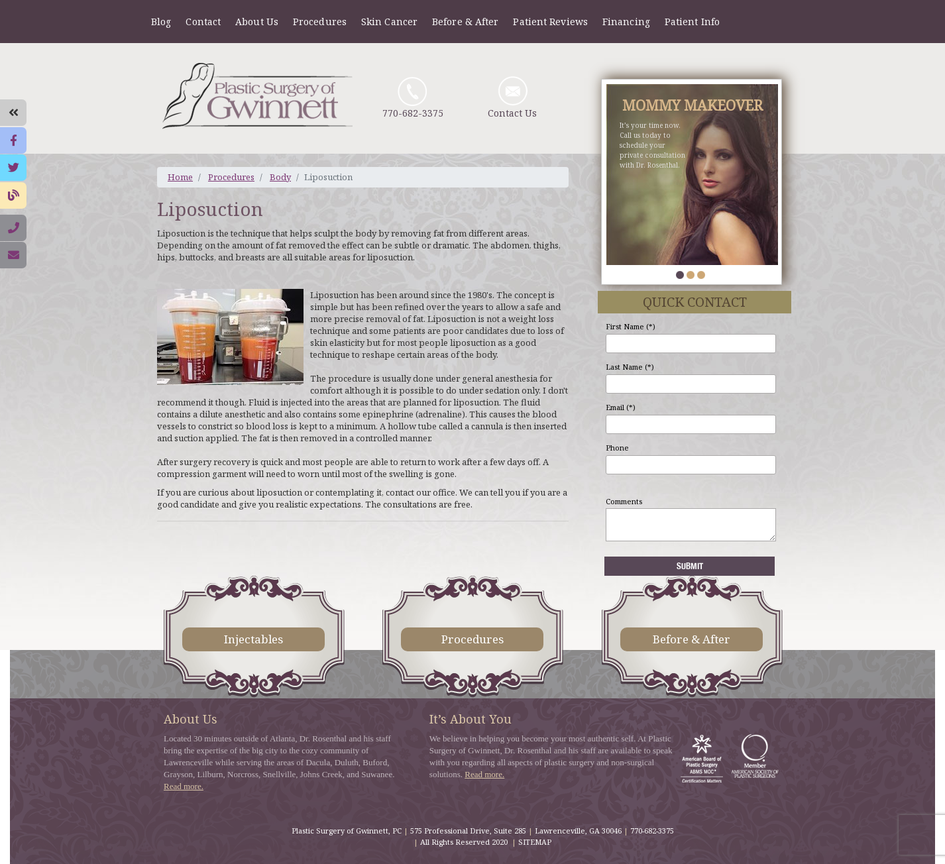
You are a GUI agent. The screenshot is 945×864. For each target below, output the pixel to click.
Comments (624, 501)
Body (280, 177)
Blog (161, 21)
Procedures (320, 21)
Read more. (183, 786)
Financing (626, 21)
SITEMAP (534, 842)
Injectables (253, 639)
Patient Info (692, 21)
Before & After (465, 21)
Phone (617, 448)
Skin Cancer (389, 21)
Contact (203, 21)
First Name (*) (630, 326)
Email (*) (621, 407)
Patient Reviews (550, 21)
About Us (256, 21)
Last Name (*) (630, 367)
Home (180, 177)
